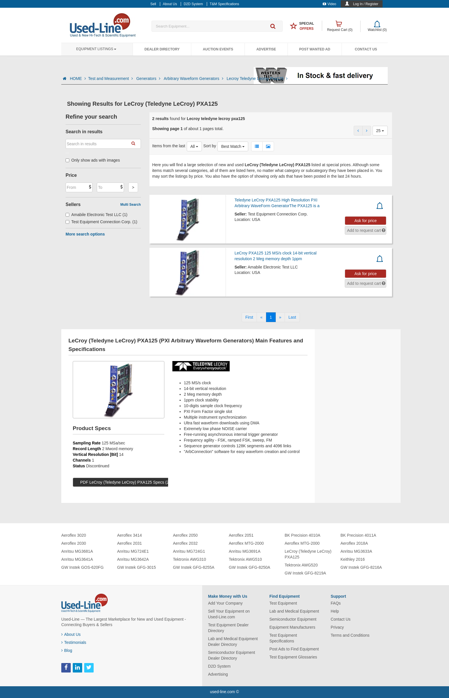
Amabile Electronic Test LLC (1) (96, 214)
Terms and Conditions (350, 635)
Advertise (266, 49)
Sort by (209, 146)
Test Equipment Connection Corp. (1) (101, 221)
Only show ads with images (93, 160)
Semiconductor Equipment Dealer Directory (231, 655)
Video (329, 4)
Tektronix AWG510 (245, 559)
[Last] (292, 317)
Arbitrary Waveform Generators (194, 78)
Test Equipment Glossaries (293, 657)
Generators (149, 78)
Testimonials (73, 642)
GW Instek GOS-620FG (82, 567)
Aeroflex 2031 (129, 543)
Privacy (337, 627)
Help (335, 611)
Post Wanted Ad (314, 49)
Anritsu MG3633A (356, 551)
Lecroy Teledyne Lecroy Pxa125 (257, 78)
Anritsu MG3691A (245, 551)
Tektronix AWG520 (301, 565)
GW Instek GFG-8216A (361, 567)
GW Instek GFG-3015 (136, 567)
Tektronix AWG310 (189, 559)
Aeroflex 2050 (185, 535)
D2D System (219, 666)
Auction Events (218, 49)
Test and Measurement (111, 78)
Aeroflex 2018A (354, 543)
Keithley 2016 (352, 559)
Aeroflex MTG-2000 (246, 543)
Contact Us (366, 49)
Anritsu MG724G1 (189, 551)
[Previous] (261, 317)
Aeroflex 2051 (241, 535)
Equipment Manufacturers (292, 627)
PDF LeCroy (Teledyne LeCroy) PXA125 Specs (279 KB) (130, 482)
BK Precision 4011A (358, 535)
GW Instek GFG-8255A (193, 567)
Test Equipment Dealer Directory (228, 628)
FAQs (336, 603)
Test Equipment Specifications (283, 638)
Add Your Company (225, 603)
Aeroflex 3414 (129, 535)
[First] (249, 317)
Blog (66, 650)
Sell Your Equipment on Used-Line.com (229, 614)
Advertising (218, 674)
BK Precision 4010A (302, 535)
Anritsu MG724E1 (133, 551)
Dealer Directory (162, 49)
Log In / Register (365, 4)
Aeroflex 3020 (73, 535)
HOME (78, 78)
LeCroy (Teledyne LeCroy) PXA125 (308, 554)
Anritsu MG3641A (77, 559)
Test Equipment (283, 603)
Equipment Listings (96, 49)
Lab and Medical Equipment (294, 611)
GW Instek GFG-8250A (249, 567)
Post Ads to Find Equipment (294, 649)
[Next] (280, 317)
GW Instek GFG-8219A (305, 573)
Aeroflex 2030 (73, 543)
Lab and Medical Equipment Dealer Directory (233, 641)
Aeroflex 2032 (185, 543)
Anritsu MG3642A (133, 559)
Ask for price (366, 220)
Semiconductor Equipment (292, 619)
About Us (71, 634)
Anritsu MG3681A (77, 551)
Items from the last (168, 146)
